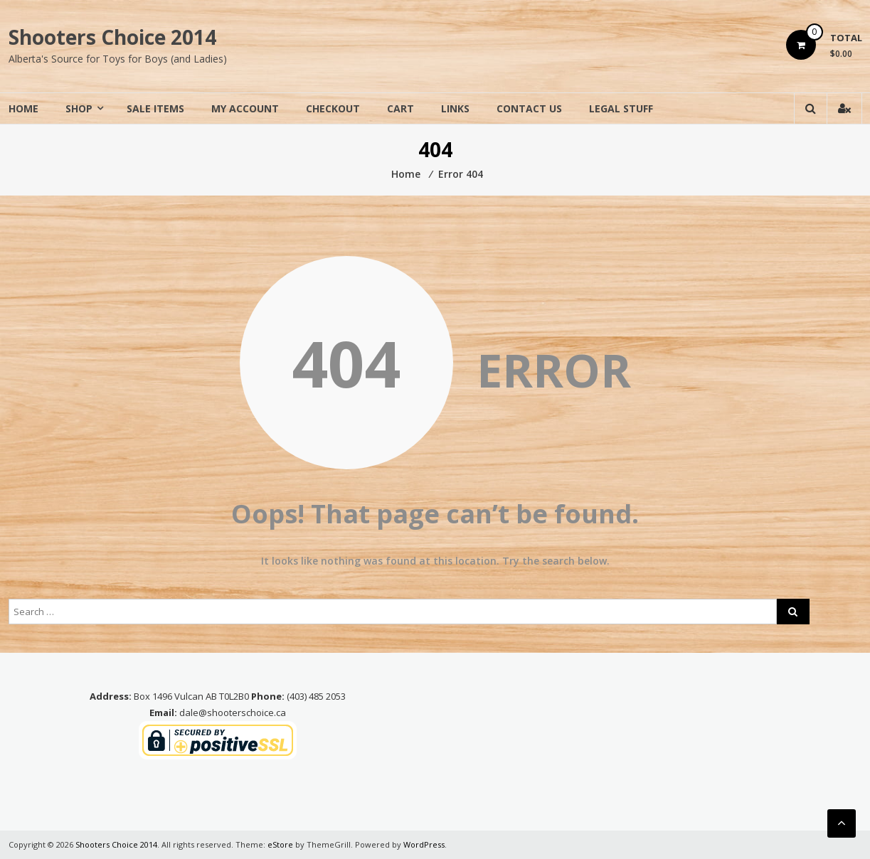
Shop (78, 108)
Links (455, 108)
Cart (400, 108)
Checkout (333, 108)
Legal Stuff (621, 108)
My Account (245, 108)
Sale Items (155, 108)
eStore (280, 844)
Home (23, 108)
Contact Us (529, 108)
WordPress (424, 844)
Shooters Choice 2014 (112, 36)
